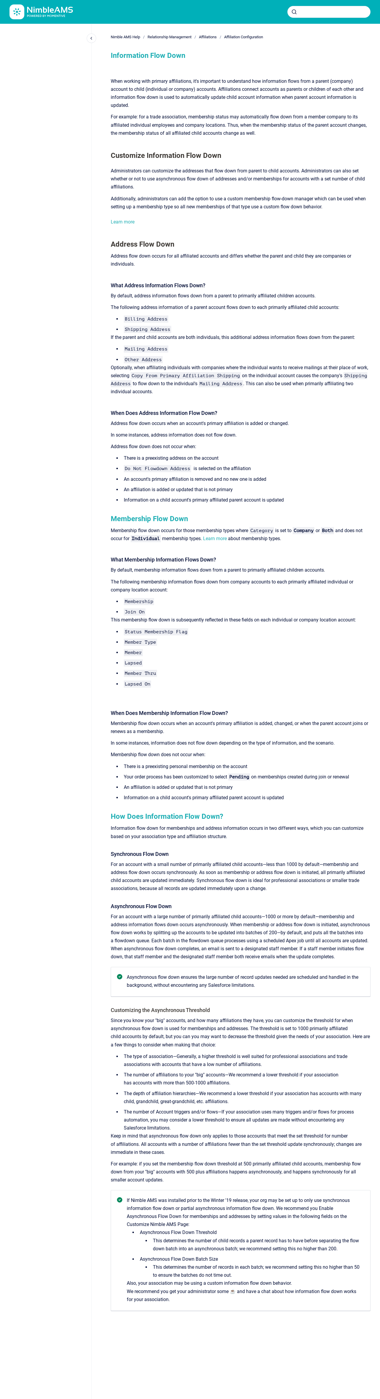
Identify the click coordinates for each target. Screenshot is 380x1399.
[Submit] (294, 12)
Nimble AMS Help (125, 37)
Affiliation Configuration (243, 37)
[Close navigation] (91, 38)
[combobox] (329, 12)
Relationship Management (169, 37)
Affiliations (208, 37)
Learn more (122, 222)
